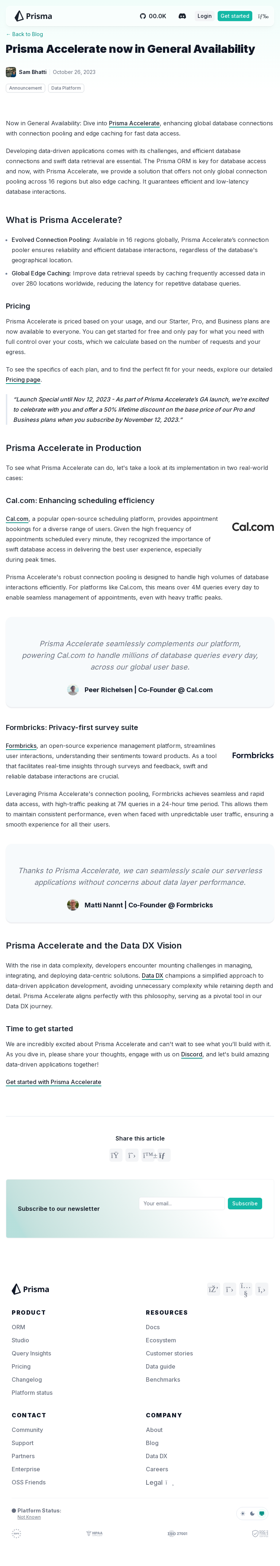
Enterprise (26, 1469)
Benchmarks (163, 1379)
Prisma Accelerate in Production (73, 448)
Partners (23, 1456)
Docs (153, 1327)
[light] (243, 1513)
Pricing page (23, 379)
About (154, 1429)
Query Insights (31, 1353)
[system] (262, 1513)
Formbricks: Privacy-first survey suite (72, 727)
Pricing (18, 306)
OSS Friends (29, 1482)
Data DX (152, 975)
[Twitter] (229, 1289)
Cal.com (17, 518)
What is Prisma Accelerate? (64, 220)
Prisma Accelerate (134, 123)
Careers (157, 1469)
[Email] (182, 1203)
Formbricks (21, 745)
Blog (152, 1443)
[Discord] (182, 16)
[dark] (252, 1513)
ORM (18, 1327)
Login (205, 16)
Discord (191, 1054)
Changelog (27, 1379)
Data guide (160, 1366)
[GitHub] (261, 1289)
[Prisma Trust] (16, 1533)
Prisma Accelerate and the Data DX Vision (94, 945)
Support (23, 1443)
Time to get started (39, 1028)
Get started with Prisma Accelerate (53, 1082)
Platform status (32, 1392)
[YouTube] (245, 1289)
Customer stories (169, 1353)
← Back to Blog (24, 34)
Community (27, 1429)
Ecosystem (161, 1340)
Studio (20, 1340)
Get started (235, 16)
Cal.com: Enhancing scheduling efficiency (80, 500)
